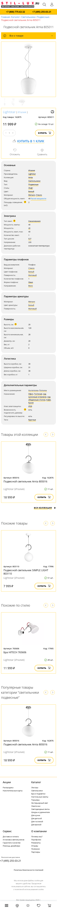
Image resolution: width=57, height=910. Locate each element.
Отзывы (34, 846)
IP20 (30, 406)
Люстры (34, 787)
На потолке (33, 390)
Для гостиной (37, 821)
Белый (31, 191)
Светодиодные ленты (40, 809)
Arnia (30, 177)
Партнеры (35, 852)
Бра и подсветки (38, 793)
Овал (30, 282)
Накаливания (34, 221)
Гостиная (38, 394)
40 (29, 228)
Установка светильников (13, 839)
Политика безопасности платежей (28, 870)
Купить (44, 133)
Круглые (32, 419)
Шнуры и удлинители (40, 812)
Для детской (36, 818)
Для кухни (35, 815)
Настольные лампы (39, 797)
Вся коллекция (45, 507)
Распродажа (8, 787)
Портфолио (36, 839)
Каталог (15, 17)
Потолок (43, 390)
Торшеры (35, 800)
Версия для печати (52, 112)
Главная (5, 17)
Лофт (30, 188)
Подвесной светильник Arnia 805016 (25, 481)
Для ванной (36, 824)
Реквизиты (36, 842)
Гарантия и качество (12, 842)
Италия (22, 112)
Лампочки (35, 806)
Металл (31, 195)
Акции (7, 782)
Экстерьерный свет (39, 803)
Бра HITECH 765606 (14, 652)
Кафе (48, 400)
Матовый (32, 275)
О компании (39, 831)
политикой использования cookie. (29, 889)
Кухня (31, 402)
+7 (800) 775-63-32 (15, 11)
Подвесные (43, 17)
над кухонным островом (37, 395)
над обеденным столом (39, 398)
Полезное (35, 849)
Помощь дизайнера (11, 846)
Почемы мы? (37, 836)
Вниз (30, 285)
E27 (29, 238)
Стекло (39, 195)
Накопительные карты (13, 790)
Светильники (28, 17)
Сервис (7, 831)
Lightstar (9, 112)
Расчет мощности (38, 198)
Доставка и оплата (11, 836)
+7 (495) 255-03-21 (41, 11)
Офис (30, 394)
